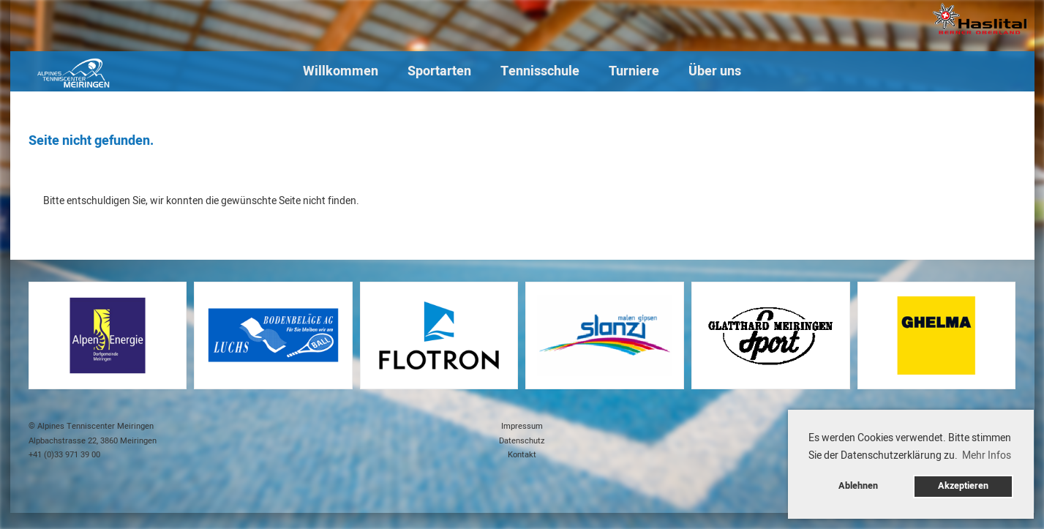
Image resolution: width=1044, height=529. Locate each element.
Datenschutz (522, 441)
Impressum (522, 426)
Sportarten (439, 71)
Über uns (714, 71)
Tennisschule (539, 71)
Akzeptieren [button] (963, 485)
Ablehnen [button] (858, 485)
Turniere (634, 71)
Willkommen (340, 71)
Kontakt (522, 455)
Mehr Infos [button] (986, 455)
